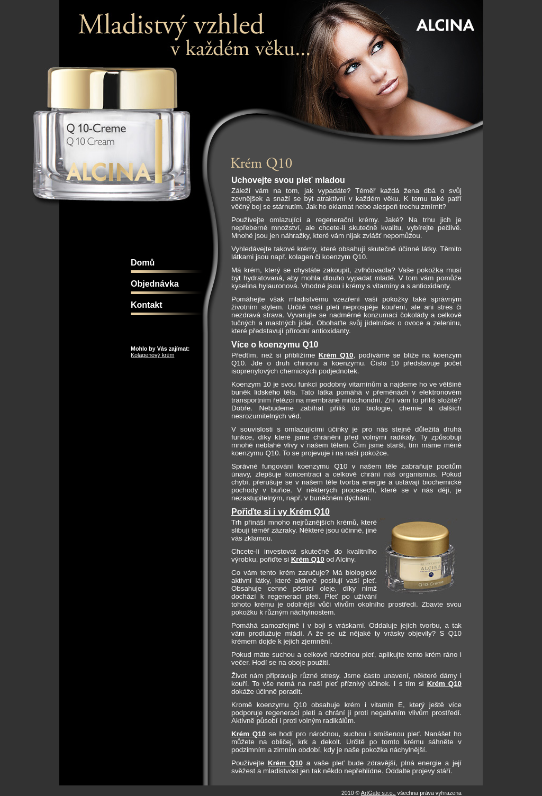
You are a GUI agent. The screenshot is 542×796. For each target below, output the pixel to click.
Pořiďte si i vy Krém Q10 (280, 511)
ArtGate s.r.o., (378, 793)
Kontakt (146, 304)
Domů (143, 262)
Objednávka (155, 283)
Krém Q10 (336, 355)
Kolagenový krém (152, 355)
